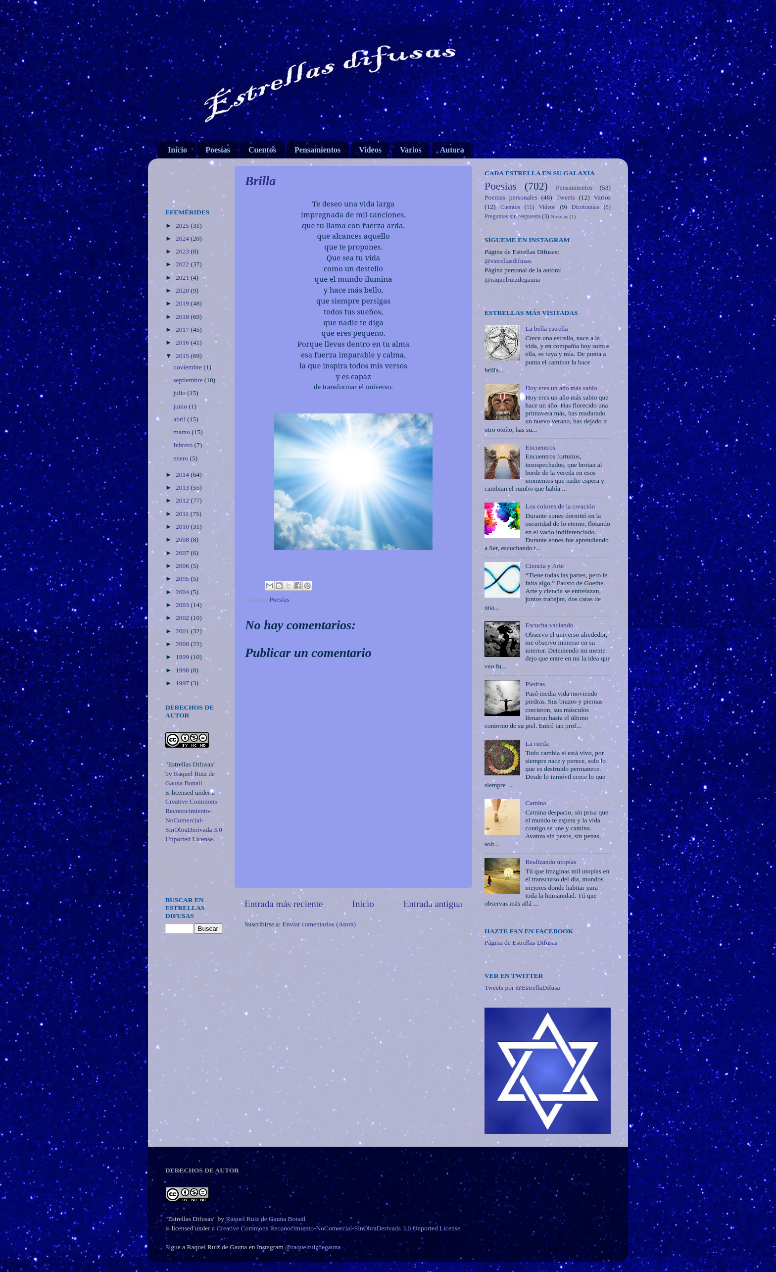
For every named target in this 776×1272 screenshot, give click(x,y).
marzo (182, 432)
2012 (183, 500)
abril (180, 419)
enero (181, 458)
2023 (183, 251)
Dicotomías (585, 207)
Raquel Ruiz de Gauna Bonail (265, 1218)
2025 (183, 225)
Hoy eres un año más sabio (561, 388)
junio (181, 406)
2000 (183, 644)
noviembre (188, 367)
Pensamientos (317, 150)
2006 (183, 565)
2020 (183, 290)
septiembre (188, 380)
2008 (183, 539)
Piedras (535, 684)
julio (180, 393)
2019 (183, 303)
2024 (183, 238)
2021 (183, 277)
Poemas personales (511, 197)
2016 (183, 342)
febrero (183, 445)
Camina (535, 803)
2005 (183, 578)
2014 (183, 474)
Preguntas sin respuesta (512, 216)
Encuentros (540, 447)
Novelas (559, 216)
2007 (183, 553)
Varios (411, 150)
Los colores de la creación (560, 506)
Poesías (217, 150)
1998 (183, 670)
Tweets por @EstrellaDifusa (522, 987)
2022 (183, 264)
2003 (183, 605)
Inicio (177, 150)
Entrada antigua (432, 904)
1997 (183, 683)
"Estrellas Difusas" (190, 764)
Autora (452, 150)
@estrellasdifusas (508, 260)
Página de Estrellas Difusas (521, 942)
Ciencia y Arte (544, 565)
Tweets (565, 197)
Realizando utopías (550, 861)
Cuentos (262, 150)
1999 (183, 657)
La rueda (537, 743)
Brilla (260, 181)
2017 (183, 329)
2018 (183, 316)
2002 (183, 617)
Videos (370, 150)
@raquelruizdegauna (512, 279)
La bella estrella (546, 328)
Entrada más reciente (283, 904)
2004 (183, 592)
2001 (183, 631)
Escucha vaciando (549, 625)
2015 (183, 355)
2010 (183, 526)
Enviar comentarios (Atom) (319, 924)
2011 (183, 513)
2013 (183, 487)
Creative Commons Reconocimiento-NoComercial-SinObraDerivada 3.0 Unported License (193, 820)
